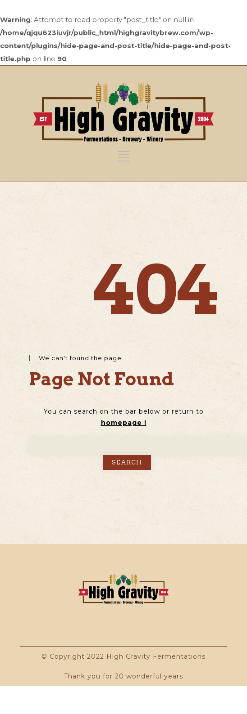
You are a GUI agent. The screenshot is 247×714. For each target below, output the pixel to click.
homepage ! (123, 423)
